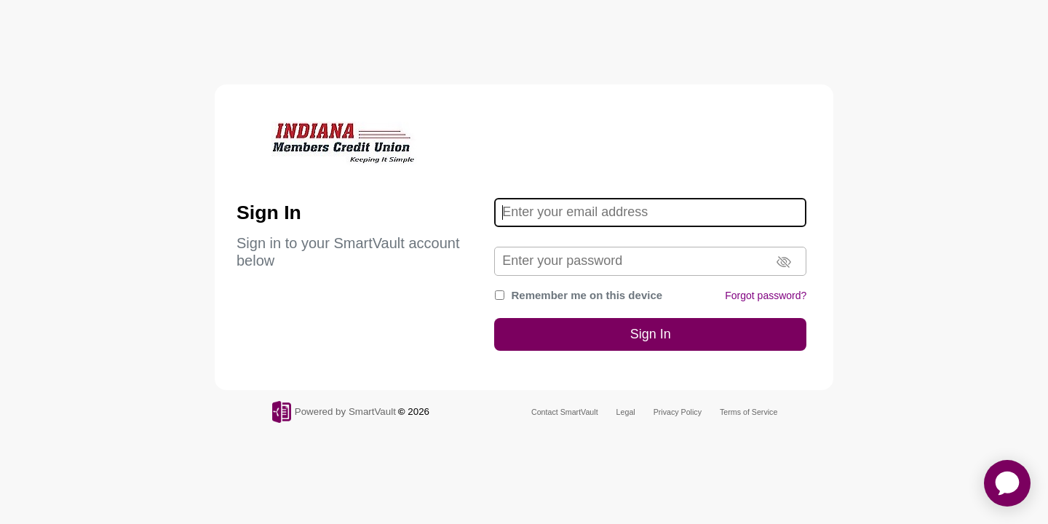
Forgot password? (765, 295)
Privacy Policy (678, 412)
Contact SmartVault (564, 412)
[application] (1007, 483)
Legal (625, 412)
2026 (418, 411)
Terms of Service (748, 412)
